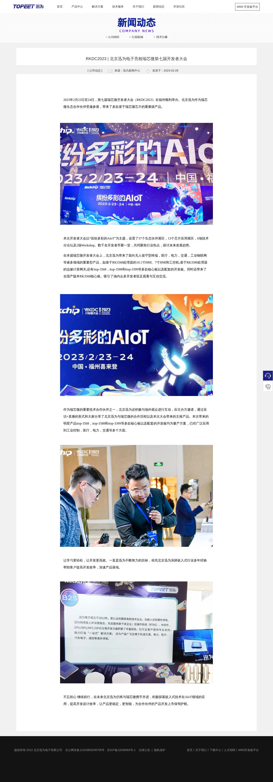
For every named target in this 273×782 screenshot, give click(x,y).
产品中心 (77, 6)
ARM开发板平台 (248, 750)
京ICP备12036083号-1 (121, 750)
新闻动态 (158, 6)
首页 (60, 6)
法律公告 (144, 750)
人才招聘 (229, 750)
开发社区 (179, 6)
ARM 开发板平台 (247, 6)
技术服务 (118, 6)
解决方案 (97, 6)
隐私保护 (159, 750)
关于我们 (138, 6)
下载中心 (215, 750)
